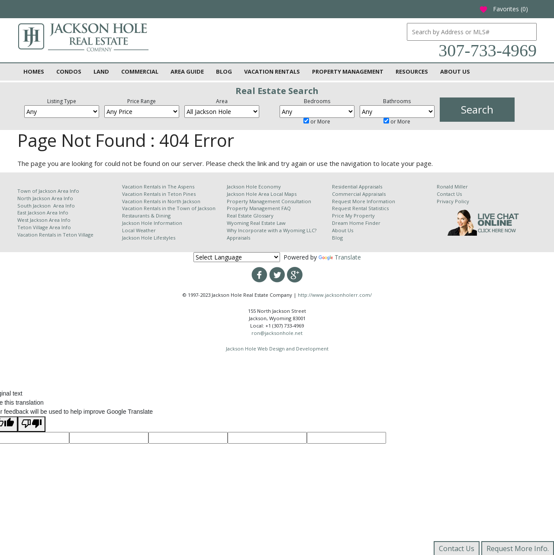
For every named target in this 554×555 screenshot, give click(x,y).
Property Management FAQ (259, 208)
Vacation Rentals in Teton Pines (159, 194)
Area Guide (187, 71)
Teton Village (78, 234)
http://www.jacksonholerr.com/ (335, 295)
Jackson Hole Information (152, 223)
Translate (340, 257)
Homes (33, 71)
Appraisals (238, 237)
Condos (68, 71)
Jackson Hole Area (249, 194)
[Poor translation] (31, 424)
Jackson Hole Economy (254, 186)
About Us (455, 71)
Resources (412, 71)
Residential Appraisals (357, 186)
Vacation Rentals (272, 71)
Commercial (139, 71)
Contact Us (449, 194)
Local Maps (283, 194)
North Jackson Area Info (45, 198)
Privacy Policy (453, 201)
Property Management (347, 71)
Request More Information (363, 201)
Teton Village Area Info (44, 227)
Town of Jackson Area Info (48, 191)
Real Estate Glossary (250, 215)
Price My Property (353, 215)
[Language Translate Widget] (236, 257)
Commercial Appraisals (359, 194)
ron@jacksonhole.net (277, 333)
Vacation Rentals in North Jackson (161, 201)
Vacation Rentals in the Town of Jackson (169, 208)
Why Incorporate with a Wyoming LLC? (271, 230)
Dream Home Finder (356, 223)
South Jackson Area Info (46, 205)
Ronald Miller (452, 186)
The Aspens (180, 186)
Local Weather (139, 230)
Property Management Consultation (269, 201)
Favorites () (503, 9)
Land (101, 71)
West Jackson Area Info (44, 220)
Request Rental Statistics (360, 208)
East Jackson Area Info (42, 212)
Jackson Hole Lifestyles (148, 237)
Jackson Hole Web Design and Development (277, 348)
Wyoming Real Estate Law (256, 223)
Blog (224, 71)
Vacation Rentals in (40, 234)
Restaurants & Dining (146, 215)
